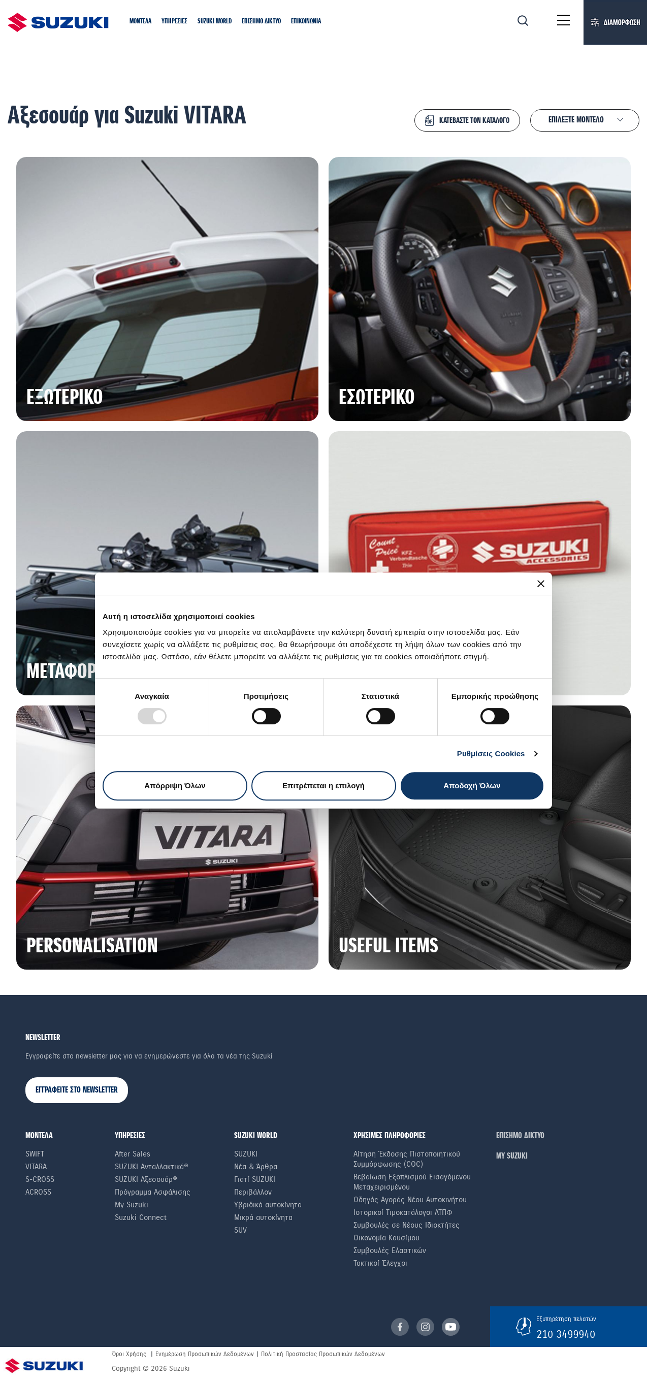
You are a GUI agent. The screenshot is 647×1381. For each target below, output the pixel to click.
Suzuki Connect (141, 1217)
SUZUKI (245, 1154)
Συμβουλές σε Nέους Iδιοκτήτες (406, 1225)
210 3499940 (565, 1334)
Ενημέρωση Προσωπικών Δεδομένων (204, 1354)
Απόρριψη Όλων (174, 785)
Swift (34, 1154)
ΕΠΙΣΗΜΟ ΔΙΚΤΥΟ (520, 1136)
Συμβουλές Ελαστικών (389, 1250)
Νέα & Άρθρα (255, 1166)
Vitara (36, 1166)
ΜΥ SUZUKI (512, 1156)
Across (38, 1192)
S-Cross (39, 1179)
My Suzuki (131, 1204)
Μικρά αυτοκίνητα (263, 1217)
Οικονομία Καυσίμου (386, 1237)
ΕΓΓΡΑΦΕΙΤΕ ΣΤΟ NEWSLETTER (77, 1090)
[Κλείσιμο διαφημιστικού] (540, 583)
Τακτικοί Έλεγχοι (380, 1263)
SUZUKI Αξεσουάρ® (146, 1179)
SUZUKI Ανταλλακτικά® (151, 1166)
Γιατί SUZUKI (254, 1179)
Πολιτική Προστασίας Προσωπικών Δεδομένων (323, 1354)
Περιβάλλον (253, 1192)
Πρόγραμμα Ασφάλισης (152, 1192)
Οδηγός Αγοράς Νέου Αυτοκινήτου (410, 1199)
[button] (140, 22)
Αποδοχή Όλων (471, 785)
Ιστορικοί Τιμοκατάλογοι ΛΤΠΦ (402, 1212)
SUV (240, 1230)
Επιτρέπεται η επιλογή (323, 785)
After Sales (132, 1154)
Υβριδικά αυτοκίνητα (268, 1204)
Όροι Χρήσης (129, 1354)
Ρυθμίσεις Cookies (491, 753)
